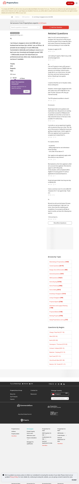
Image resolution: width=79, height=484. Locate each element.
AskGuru (13, 431)
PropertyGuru (15, 429)
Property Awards (54, 406)
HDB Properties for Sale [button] (46, 434)
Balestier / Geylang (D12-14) (57, 352)
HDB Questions (15, 33)
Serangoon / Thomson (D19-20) (58, 344)
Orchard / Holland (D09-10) (56, 348)
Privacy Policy (14, 477)
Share (22, 78)
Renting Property (56, 315)
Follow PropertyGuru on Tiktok (68, 384)
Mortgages (30, 429)
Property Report (54, 413)
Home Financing (55, 285)
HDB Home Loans (31, 435)
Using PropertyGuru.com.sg (58, 319)
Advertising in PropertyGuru (59, 262)
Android (25, 383)
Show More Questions (60, 223)
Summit (25, 414)
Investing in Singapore (57, 293)
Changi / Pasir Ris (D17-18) (56, 332)
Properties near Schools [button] (46, 462)
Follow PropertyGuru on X (66, 384)
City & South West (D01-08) (57, 360)
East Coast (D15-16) (55, 356)
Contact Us (34, 390)
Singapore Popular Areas (61, 452)
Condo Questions (56, 266)
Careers (12, 399)
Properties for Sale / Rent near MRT (31, 452)
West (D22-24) (53, 336)
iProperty (25, 420)
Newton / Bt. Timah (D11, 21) (57, 364)
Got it (26, 91)
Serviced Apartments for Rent (61, 439)
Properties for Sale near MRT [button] (31, 458)
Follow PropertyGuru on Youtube (61, 384)
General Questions (56, 274)
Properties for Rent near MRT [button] (31, 462)
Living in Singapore (56, 297)
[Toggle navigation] (76, 3)
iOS (31, 383)
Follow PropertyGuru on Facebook (55, 384)
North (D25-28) (53, 340)
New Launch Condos (16, 455)
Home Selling (55, 289)
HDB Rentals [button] (61, 433)
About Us (12, 394)
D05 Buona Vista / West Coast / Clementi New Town (62, 461)
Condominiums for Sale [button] (46, 438)
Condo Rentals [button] (62, 435)
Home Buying (55, 281)
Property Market (56, 312)
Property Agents (56, 301)
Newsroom (34, 394)
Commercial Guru (25, 405)
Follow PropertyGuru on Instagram (58, 384)
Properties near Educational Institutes (46, 452)
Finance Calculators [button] (32, 439)
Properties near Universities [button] (46, 458)
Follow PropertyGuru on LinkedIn (64, 384)
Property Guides (15, 433)
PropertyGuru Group (16, 390)
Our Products (13, 396)
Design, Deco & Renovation (58, 270)
